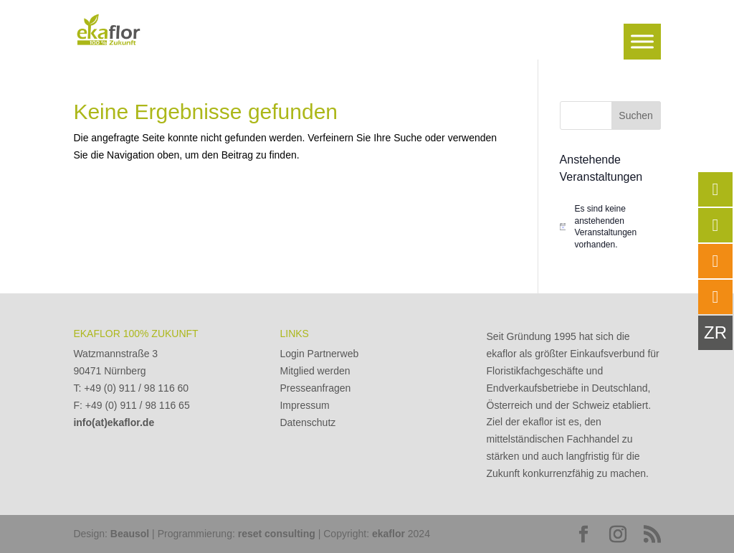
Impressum (304, 405)
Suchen (635, 115)
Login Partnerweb (319, 353)
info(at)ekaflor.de (113, 422)
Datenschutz (307, 422)
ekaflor (388, 533)
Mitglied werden (315, 371)
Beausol (129, 533)
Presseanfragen (315, 388)
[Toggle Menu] (642, 41)
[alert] (610, 226)
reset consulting (276, 533)
